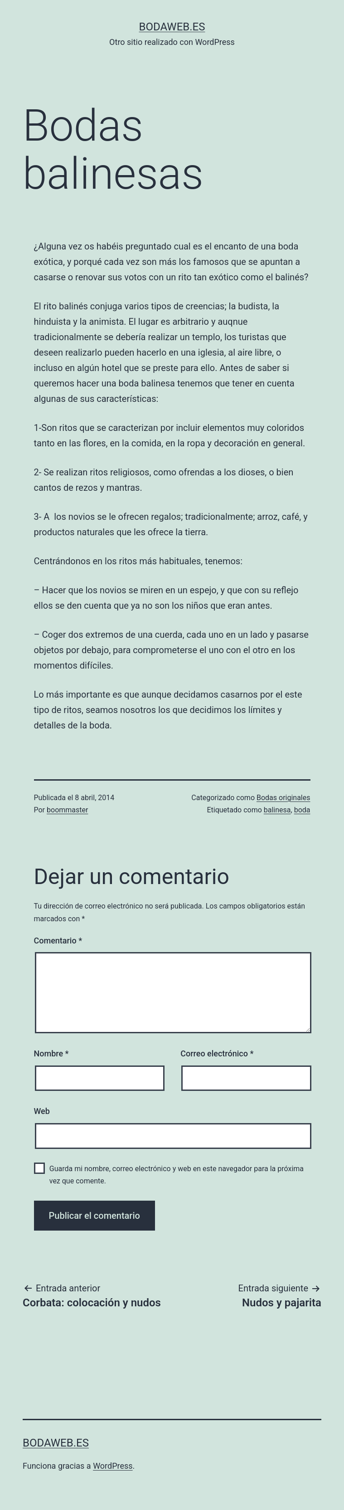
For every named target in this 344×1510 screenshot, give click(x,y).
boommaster (67, 810)
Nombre (51, 1053)
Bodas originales (283, 797)
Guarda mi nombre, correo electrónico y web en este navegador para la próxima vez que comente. (176, 1174)
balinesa (277, 810)
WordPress (112, 1466)
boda (302, 810)
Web (42, 1111)
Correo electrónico (216, 1053)
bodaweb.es (172, 26)
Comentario (58, 940)
